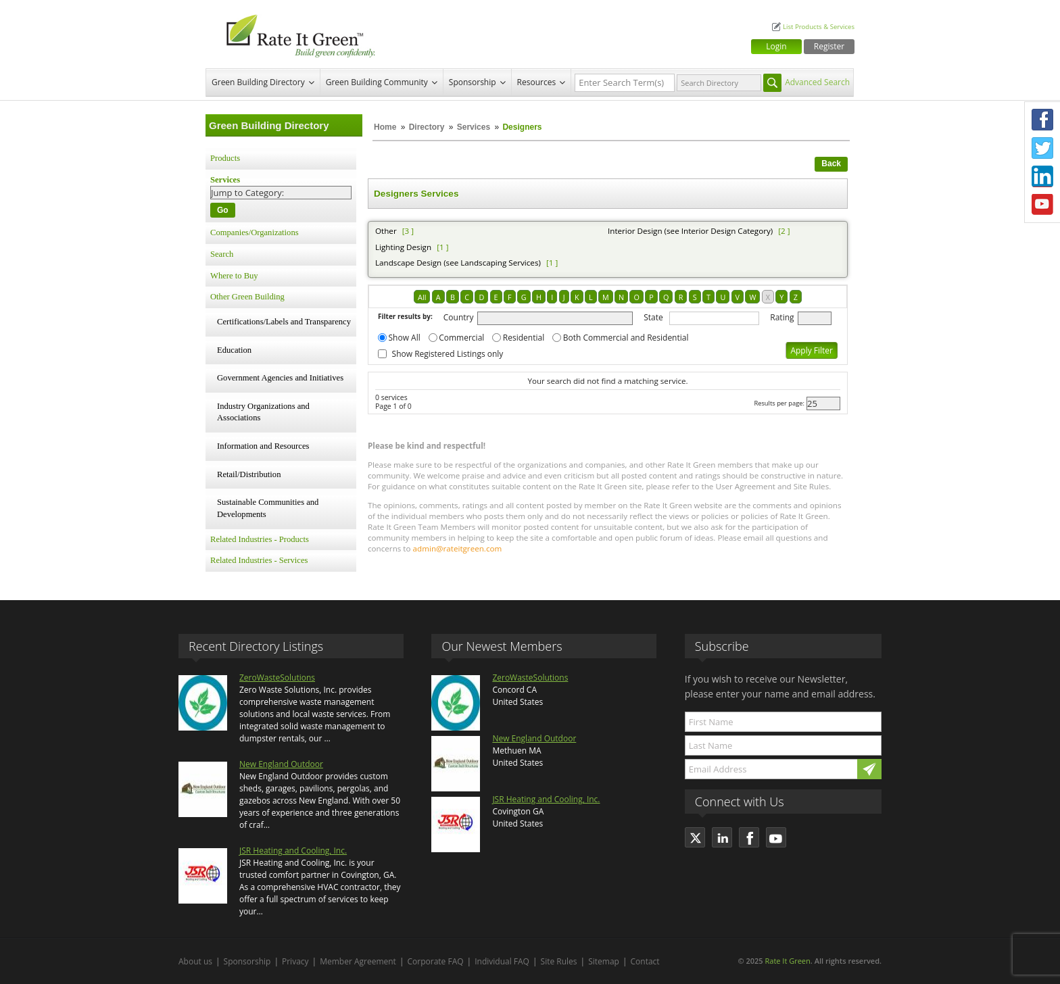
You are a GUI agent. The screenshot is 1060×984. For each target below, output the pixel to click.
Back (831, 163)
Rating (782, 317)
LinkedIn (1042, 176)
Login (776, 46)
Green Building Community (377, 82)
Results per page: (779, 403)
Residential (523, 337)
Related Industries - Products (259, 539)
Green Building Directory (258, 82)
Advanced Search (817, 82)
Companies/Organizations (254, 232)
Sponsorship (472, 82)
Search (221, 254)
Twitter (1042, 148)
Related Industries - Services (259, 560)
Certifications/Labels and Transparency (284, 321)
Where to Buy (234, 275)
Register (829, 46)
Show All (404, 337)
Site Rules (559, 961)
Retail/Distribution (249, 474)
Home (385, 127)
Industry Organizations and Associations (263, 412)
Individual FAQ (502, 961)
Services (473, 127)
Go (222, 210)
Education (234, 350)
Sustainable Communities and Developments (267, 508)
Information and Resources (263, 446)
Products (225, 158)
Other (386, 231)
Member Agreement (358, 961)
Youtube (1042, 205)
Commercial (461, 337)
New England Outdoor (281, 764)
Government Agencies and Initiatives (280, 378)
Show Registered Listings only (448, 354)
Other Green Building (247, 296)
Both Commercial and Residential (626, 337)
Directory (427, 127)
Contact (645, 961)
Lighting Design (403, 247)
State (653, 317)
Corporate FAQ (436, 961)
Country (458, 317)
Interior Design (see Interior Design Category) (690, 231)
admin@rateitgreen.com (457, 548)
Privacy (295, 961)
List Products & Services (818, 26)
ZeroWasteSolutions (277, 677)
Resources (536, 82)
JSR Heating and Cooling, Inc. (293, 850)
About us (195, 961)
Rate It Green (787, 961)
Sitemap (603, 961)
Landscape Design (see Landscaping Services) (458, 262)
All (422, 297)
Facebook (1042, 119)
